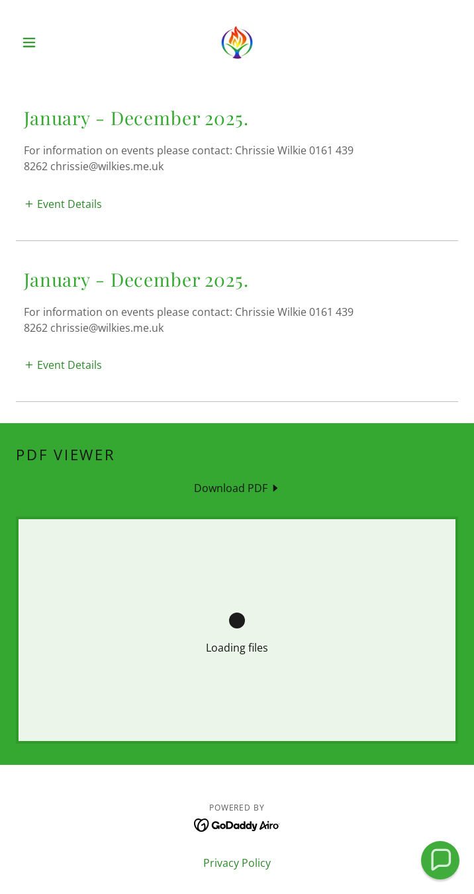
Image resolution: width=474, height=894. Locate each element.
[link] (237, 42)
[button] (49, 42)
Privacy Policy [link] (237, 863)
